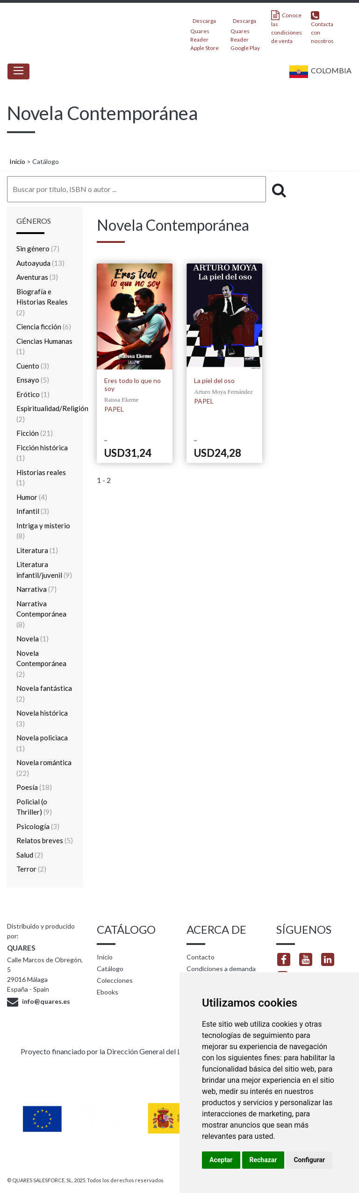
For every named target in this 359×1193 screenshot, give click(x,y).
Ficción (34, 433)
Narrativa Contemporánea (41, 614)
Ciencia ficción (43, 326)
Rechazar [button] (263, 1160)
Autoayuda (40, 263)
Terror (31, 869)
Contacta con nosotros (322, 27)
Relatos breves (44, 840)
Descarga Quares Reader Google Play (245, 31)
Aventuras (37, 277)
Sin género (37, 248)
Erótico (33, 394)
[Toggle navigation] (18, 71)
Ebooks (107, 992)
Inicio (17, 161)
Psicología (37, 826)
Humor (31, 497)
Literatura (37, 550)
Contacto (201, 957)
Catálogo (110, 969)
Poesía (34, 787)
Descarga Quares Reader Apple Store (204, 31)
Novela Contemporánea (41, 663)
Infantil (32, 511)
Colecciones (115, 980)
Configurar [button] (309, 1160)
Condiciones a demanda (221, 969)
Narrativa (36, 589)
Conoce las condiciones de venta (286, 27)
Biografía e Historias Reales (42, 302)
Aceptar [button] (221, 1160)
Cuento (32, 366)
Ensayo (32, 380)
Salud (29, 855)
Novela (32, 638)
